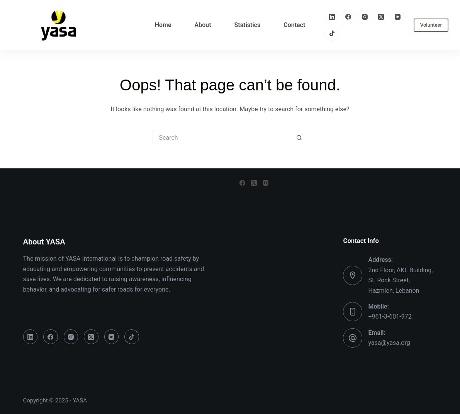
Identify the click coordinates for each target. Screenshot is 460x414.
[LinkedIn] (331, 17)
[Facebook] (348, 17)
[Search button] (299, 137)
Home (163, 25)
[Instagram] (364, 17)
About (203, 25)
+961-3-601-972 (389, 316)
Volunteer (431, 25)
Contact (294, 25)
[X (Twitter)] (381, 17)
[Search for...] (222, 137)
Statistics (247, 25)
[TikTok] (331, 33)
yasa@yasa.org (389, 342)
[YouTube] (397, 17)
